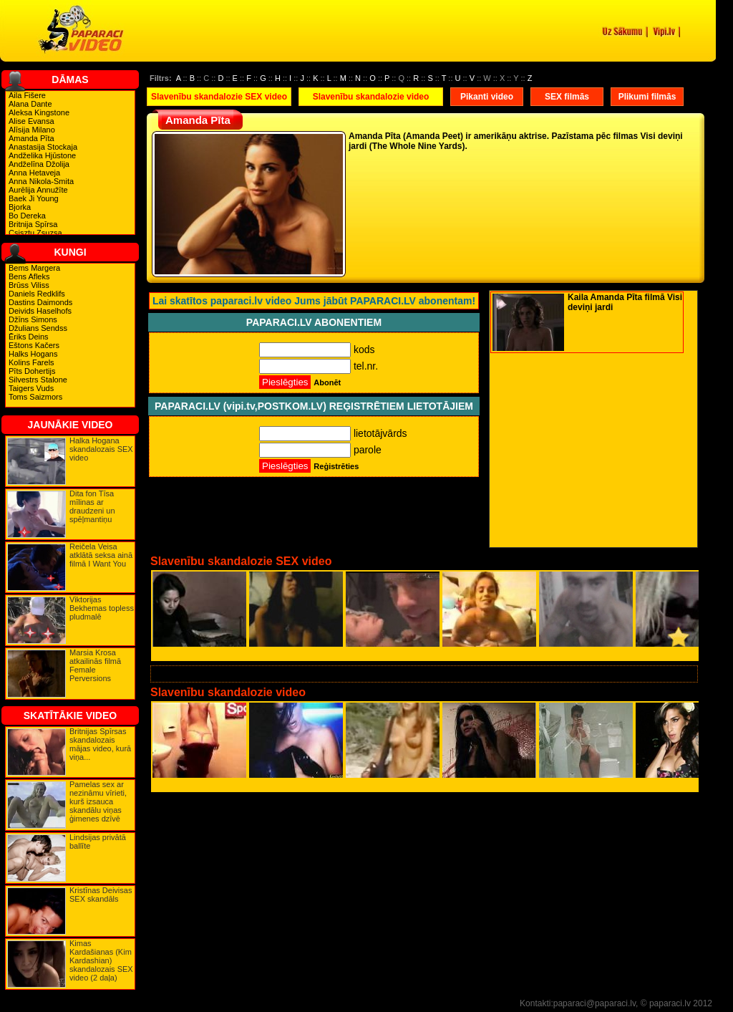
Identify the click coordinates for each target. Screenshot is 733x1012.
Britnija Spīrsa (33, 224)
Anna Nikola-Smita (41, 181)
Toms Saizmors (35, 396)
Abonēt (327, 382)
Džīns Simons (33, 319)
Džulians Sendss (38, 328)
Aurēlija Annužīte (38, 189)
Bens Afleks (29, 276)
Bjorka (20, 207)
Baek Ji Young (34, 198)
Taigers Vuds (31, 388)
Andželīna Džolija (39, 164)
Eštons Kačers (34, 345)
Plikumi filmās (647, 97)
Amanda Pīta (31, 138)
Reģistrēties (336, 466)
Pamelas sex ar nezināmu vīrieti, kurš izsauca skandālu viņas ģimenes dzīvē (98, 801)
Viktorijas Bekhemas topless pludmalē (101, 608)
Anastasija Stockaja (43, 147)
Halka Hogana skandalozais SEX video (101, 449)
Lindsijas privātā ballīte (97, 841)
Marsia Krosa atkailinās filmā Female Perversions (95, 665)
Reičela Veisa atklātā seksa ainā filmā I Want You (100, 555)
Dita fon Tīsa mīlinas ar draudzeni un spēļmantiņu (92, 506)
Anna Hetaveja (34, 172)
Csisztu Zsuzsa (35, 232)
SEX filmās (567, 97)
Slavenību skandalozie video (371, 97)
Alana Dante (30, 104)
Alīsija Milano (32, 129)
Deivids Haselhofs (40, 311)
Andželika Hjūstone (42, 155)
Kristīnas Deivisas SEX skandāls (100, 894)
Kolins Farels (31, 362)
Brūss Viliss (29, 285)
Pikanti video (486, 97)
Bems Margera (34, 268)
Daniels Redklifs (37, 293)
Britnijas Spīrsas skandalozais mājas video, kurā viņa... (100, 744)
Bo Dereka (27, 215)
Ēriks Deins (29, 336)
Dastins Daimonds (40, 302)
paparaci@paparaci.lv (594, 1003)
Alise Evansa (31, 121)
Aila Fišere (27, 95)
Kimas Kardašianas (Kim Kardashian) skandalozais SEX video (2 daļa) (101, 960)
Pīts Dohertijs (32, 371)
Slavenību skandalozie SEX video (219, 97)
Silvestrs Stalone (38, 379)
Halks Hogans (33, 354)
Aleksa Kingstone (39, 112)
